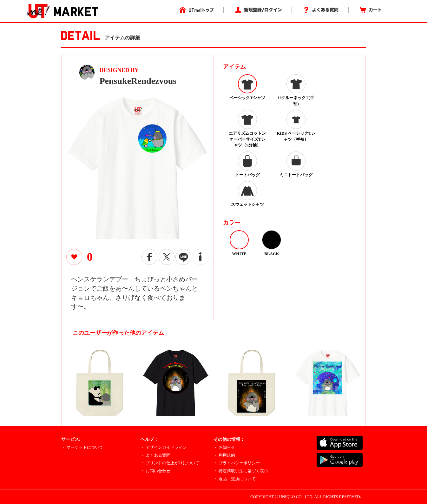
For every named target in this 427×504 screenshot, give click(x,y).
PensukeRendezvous (138, 81)
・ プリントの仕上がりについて (170, 462)
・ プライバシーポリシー (237, 462)
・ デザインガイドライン (164, 447)
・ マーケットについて (82, 447)
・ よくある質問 (155, 455)
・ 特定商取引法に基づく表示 (241, 470)
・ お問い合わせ (155, 470)
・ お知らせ (224, 447)
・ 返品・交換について (235, 478)
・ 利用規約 (224, 455)
